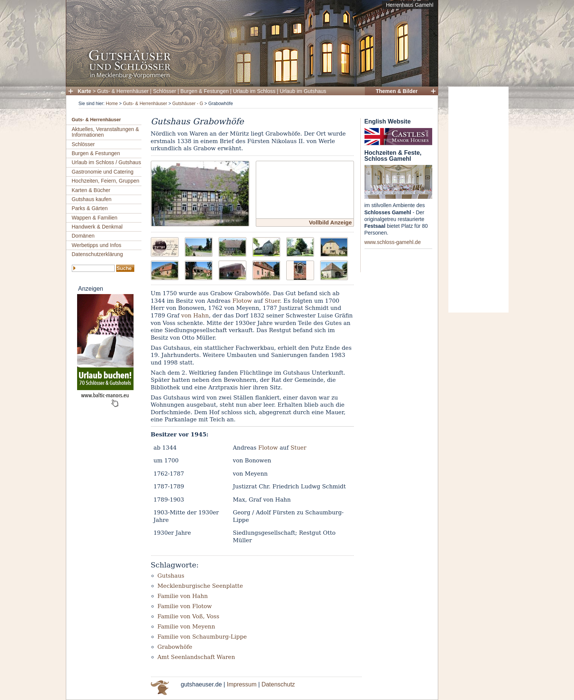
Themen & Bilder (397, 91)
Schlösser (164, 91)
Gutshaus (171, 575)
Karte (84, 91)
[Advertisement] (478, 200)
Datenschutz (278, 684)
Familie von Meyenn (186, 626)
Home (112, 103)
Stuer (272, 300)
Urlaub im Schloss (254, 91)
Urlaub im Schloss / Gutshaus (106, 162)
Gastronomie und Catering (103, 172)
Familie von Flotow (185, 606)
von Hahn (195, 315)
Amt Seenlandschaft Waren (196, 657)
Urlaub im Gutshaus (303, 91)
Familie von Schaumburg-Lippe (202, 636)
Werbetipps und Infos (96, 245)
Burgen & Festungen (205, 91)
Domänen (83, 236)
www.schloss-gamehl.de (392, 242)
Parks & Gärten (90, 208)
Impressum (242, 684)
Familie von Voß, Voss (188, 616)
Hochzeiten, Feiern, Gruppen (106, 181)
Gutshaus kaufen (92, 199)
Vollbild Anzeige (330, 222)
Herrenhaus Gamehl (409, 5)
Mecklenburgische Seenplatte (200, 586)
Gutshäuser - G (187, 103)
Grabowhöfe (175, 647)
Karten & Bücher (91, 190)
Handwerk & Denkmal (97, 227)
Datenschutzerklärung (97, 254)
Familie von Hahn (183, 596)
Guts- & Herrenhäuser (123, 91)
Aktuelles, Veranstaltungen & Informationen (105, 132)
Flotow (242, 300)
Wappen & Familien (95, 218)
